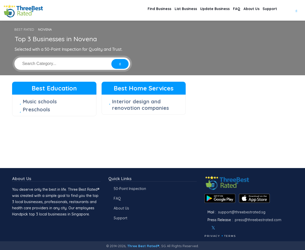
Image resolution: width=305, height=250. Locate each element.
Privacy (212, 236)
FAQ (226, 10)
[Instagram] (221, 227)
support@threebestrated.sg (241, 212)
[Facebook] (204, 227)
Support (267, 10)
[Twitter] (213, 227)
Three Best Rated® (143, 246)
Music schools (40, 101)
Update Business (200, 10)
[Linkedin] (235, 227)
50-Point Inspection (130, 188)
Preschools (36, 109)
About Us (245, 10)
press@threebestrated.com (258, 220)
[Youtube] (228, 227)
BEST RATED (24, 29)
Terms (230, 236)
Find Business (133, 10)
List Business (165, 10)
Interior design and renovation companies (140, 104)
